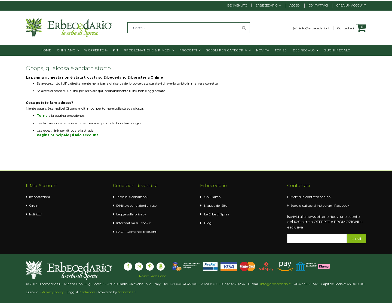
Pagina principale (53, 135)
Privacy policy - (54, 292)
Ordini (34, 205)
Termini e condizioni (132, 197)
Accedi (294, 5)
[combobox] (188, 27)
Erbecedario (266, 5)
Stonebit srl (127, 292)
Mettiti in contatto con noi (310, 197)
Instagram (325, 205)
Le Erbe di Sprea (216, 214)
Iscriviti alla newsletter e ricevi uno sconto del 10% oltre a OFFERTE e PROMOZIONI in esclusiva (325, 221)
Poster (144, 276)
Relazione (158, 276)
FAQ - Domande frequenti (136, 232)
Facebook (341, 205)
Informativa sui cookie (133, 223)
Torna (42, 115)
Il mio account (85, 135)
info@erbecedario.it (316, 28)
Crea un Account (351, 5)
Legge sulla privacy (131, 214)
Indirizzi (35, 214)
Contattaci (318, 5)
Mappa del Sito (215, 205)
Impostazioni (39, 197)
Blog (208, 223)
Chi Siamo (212, 197)
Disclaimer (87, 292)
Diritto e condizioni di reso (136, 205)
